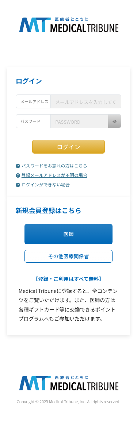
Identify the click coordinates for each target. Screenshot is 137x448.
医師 (69, 233)
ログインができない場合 (43, 184)
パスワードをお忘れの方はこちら (51, 165)
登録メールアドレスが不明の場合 (51, 175)
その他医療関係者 (68, 256)
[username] (85, 101)
